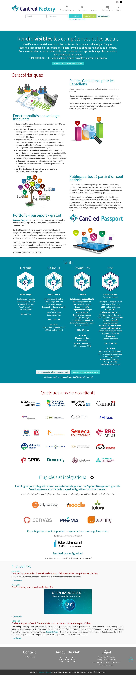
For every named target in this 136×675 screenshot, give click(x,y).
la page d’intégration (72, 489)
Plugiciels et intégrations (62, 477)
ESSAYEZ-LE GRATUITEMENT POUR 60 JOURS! (68, 63)
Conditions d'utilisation (106, 657)
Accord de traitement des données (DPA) (106, 662)
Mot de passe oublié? (77, 19)
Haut (131, 659)
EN (117, 2)
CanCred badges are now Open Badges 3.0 (32, 587)
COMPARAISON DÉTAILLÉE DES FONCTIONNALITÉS (53, 372)
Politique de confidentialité (106, 659)
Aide (119, 10)
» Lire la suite (17, 580)
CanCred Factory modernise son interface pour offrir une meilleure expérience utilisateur (55, 573)
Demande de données (106, 665)
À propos (94, 10)
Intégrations (107, 10)
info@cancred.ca (29, 657)
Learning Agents (45, 672)
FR (121, 2)
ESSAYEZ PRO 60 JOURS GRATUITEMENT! (85, 372)
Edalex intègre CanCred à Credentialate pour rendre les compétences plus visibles (51, 623)
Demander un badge (103, 16)
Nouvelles (82, 10)
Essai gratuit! (89, 16)
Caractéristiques (67, 10)
